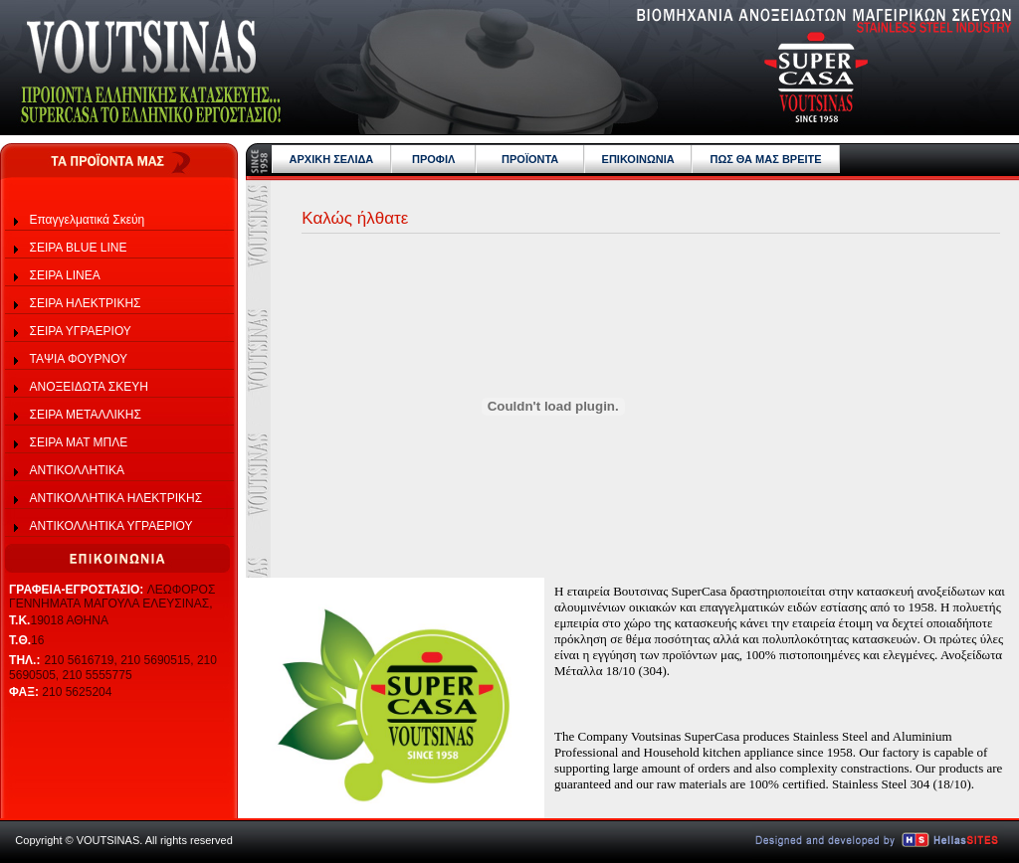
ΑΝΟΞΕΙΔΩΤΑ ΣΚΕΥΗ (89, 387)
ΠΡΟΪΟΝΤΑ (530, 159)
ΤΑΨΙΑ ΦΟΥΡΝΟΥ (79, 359)
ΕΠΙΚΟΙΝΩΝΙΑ (638, 159)
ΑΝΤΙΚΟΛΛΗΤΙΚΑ (77, 470)
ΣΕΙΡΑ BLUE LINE (78, 248)
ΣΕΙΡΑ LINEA (65, 275)
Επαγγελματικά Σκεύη (87, 220)
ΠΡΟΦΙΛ (433, 159)
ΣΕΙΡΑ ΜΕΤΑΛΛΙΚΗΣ (85, 415)
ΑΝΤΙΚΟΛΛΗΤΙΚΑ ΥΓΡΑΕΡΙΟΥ (111, 526)
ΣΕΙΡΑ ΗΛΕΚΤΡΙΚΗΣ (85, 303)
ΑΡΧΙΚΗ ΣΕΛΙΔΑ (332, 159)
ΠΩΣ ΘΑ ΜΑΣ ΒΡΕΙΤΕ (765, 159)
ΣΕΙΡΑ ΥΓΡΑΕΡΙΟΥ (80, 331)
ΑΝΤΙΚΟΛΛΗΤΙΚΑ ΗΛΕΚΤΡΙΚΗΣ (116, 498)
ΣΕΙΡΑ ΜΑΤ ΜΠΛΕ (79, 442)
